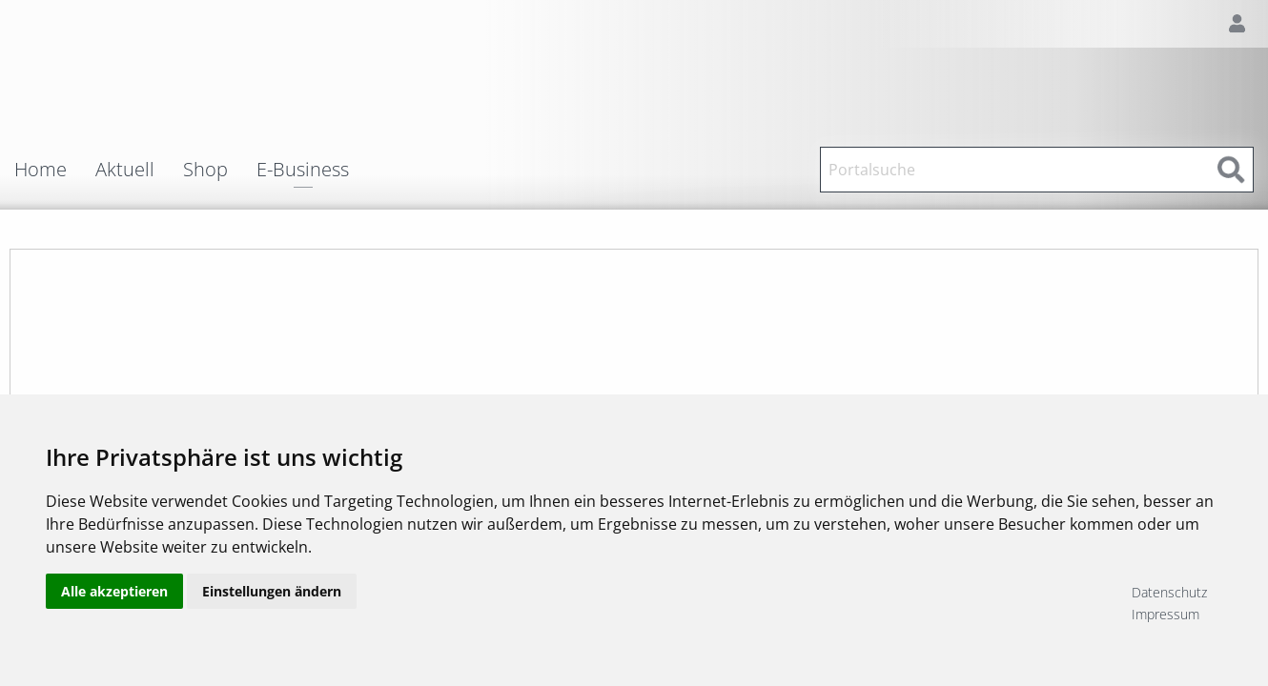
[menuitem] (54, 169)
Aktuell (124, 169)
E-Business (302, 171)
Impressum (1165, 614)
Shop (205, 169)
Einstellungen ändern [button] (271, 603)
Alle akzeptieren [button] (114, 603)
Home (40, 169)
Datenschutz (1169, 592)
